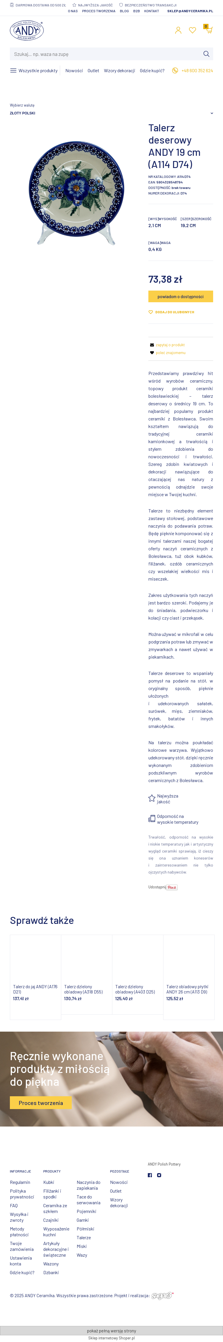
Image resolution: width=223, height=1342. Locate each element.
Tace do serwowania (88, 1199)
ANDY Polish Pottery (164, 1164)
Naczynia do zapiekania (88, 1185)
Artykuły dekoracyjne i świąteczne (56, 1249)
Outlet (116, 1191)
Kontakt (151, 11)
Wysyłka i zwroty (19, 1217)
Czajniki (51, 1220)
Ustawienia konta (21, 1260)
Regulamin (20, 1182)
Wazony (51, 1263)
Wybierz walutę (22, 105)
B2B (136, 11)
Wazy (82, 1255)
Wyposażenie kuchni (56, 1231)
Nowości (119, 1182)
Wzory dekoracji (119, 1202)
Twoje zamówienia (22, 1246)
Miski (82, 1246)
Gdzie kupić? (22, 1272)
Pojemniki (86, 1211)
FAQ (14, 1205)
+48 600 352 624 (197, 70)
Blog (124, 11)
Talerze (84, 1237)
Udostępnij (157, 887)
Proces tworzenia (99, 11)
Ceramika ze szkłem (55, 1208)
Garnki (83, 1220)
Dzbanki (51, 1272)
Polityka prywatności (22, 1193)
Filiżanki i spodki (52, 1193)
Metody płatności (19, 1231)
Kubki (48, 1182)
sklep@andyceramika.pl (190, 11)
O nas (73, 11)
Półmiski (85, 1228)
